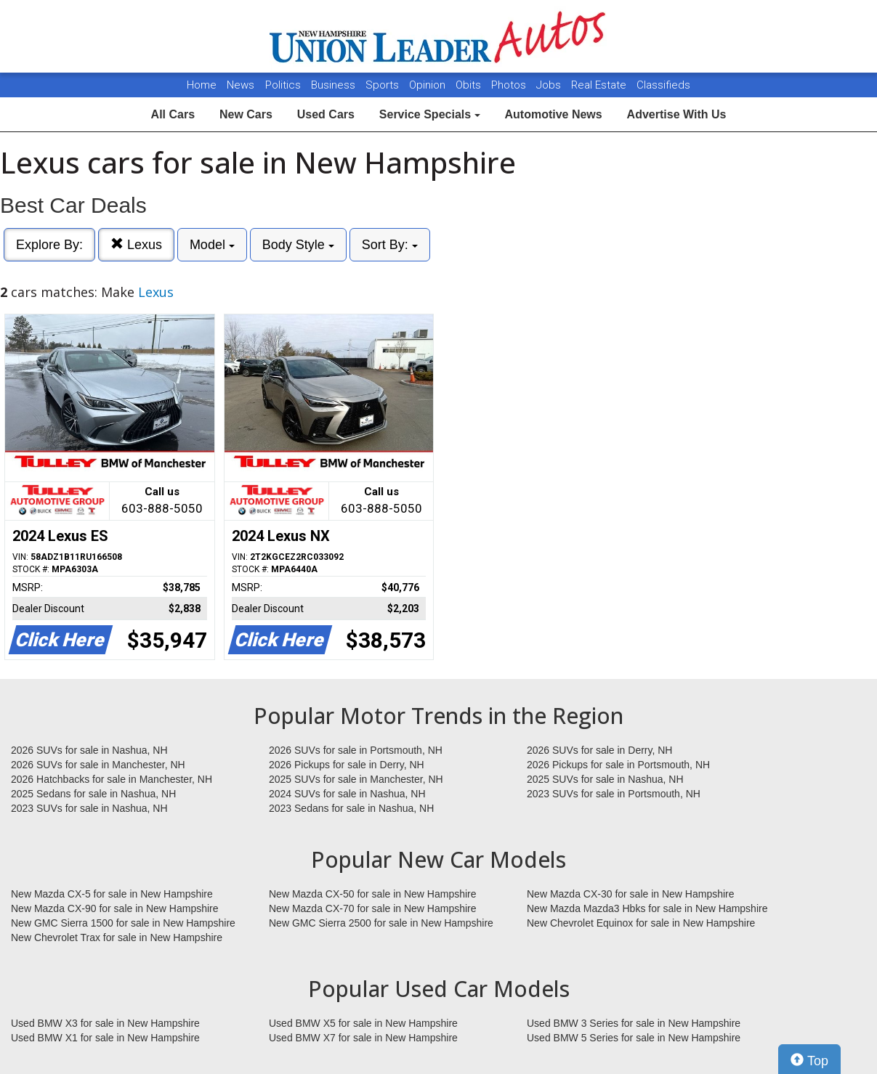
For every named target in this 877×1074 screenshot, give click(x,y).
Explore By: (49, 244)
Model (212, 244)
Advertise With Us (677, 114)
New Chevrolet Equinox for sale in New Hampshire (641, 923)
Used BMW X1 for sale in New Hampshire (105, 1038)
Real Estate (600, 84)
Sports (383, 84)
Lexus (136, 244)
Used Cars (326, 114)
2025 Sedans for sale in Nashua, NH (93, 794)
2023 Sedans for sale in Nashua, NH (351, 808)
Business (334, 84)
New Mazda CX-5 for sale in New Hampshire (112, 894)
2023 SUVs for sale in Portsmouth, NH (613, 794)
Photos (510, 84)
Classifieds (663, 84)
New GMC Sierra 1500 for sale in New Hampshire (123, 923)
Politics (283, 84)
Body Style (298, 244)
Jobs (550, 84)
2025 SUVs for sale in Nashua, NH (605, 779)
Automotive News (553, 114)
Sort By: (390, 244)
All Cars (173, 114)
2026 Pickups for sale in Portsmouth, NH (618, 764)
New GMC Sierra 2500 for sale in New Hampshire (381, 923)
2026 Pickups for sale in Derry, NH (346, 764)
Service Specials (429, 114)
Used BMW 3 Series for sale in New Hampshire (633, 1023)
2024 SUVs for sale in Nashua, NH (347, 794)
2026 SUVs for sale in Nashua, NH (89, 750)
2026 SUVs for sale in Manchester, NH (98, 764)
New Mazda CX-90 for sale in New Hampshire (115, 908)
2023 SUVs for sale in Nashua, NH (89, 808)
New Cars (245, 114)
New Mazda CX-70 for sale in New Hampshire (373, 908)
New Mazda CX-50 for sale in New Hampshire (373, 894)
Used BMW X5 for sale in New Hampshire (363, 1023)
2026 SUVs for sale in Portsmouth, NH (355, 750)
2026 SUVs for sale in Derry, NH (599, 750)
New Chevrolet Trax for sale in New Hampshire (116, 937)
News (240, 84)
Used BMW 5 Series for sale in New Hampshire (633, 1038)
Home (202, 84)
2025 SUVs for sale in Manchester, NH (356, 779)
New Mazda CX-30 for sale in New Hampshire (631, 894)
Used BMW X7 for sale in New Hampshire (363, 1038)
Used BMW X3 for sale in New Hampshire (105, 1023)
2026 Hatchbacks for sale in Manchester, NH (111, 779)
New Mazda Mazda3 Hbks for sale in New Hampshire (647, 908)
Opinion (428, 84)
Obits (470, 84)
